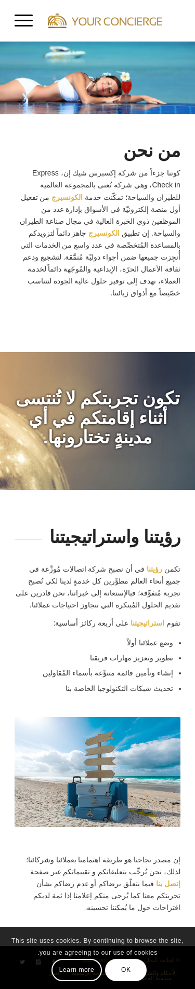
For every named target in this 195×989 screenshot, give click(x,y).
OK (126, 969)
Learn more (76, 969)
